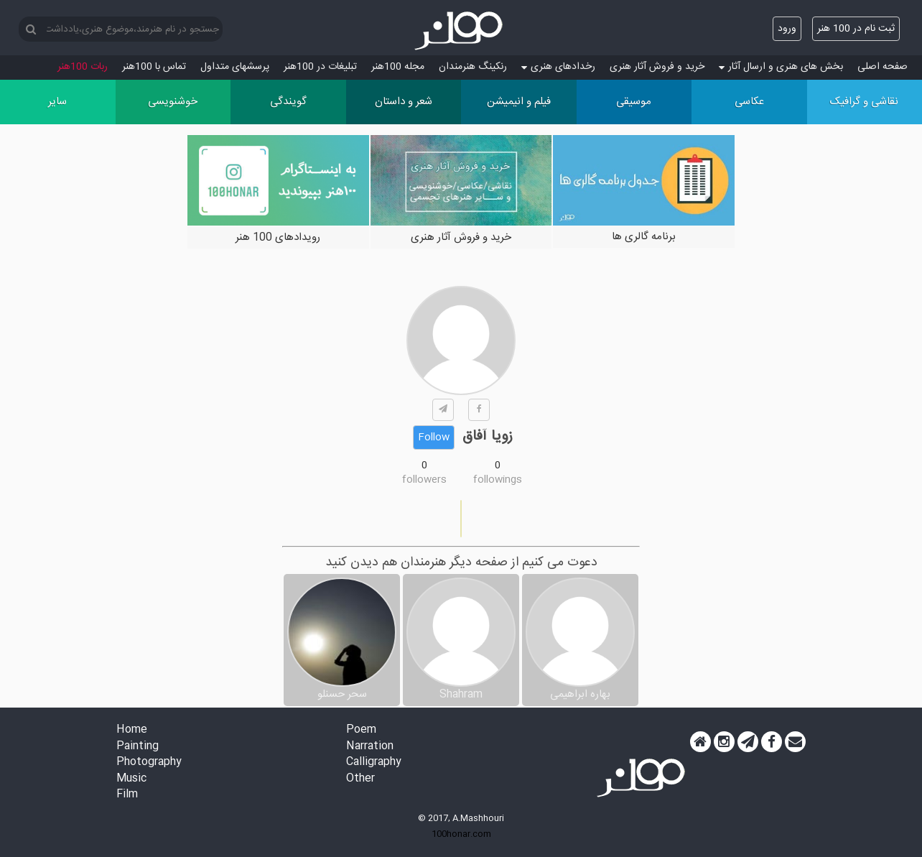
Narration (370, 746)
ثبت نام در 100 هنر (856, 28)
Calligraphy (373, 762)
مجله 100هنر (397, 66)
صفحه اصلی (882, 66)
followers (424, 480)
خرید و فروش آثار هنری (657, 66)
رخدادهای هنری (558, 66)
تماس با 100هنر (154, 66)
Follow (434, 437)
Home (131, 730)
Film (127, 795)
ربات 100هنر (82, 66)
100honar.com (461, 834)
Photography (149, 762)
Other (360, 779)
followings (497, 480)
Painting (137, 746)
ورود (787, 28)
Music (131, 779)
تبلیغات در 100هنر (320, 66)
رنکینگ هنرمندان (473, 66)
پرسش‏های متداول (234, 66)
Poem (361, 730)
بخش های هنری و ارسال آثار (781, 66)
